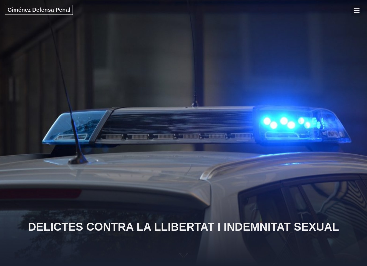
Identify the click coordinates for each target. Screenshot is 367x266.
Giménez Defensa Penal (38, 10)
